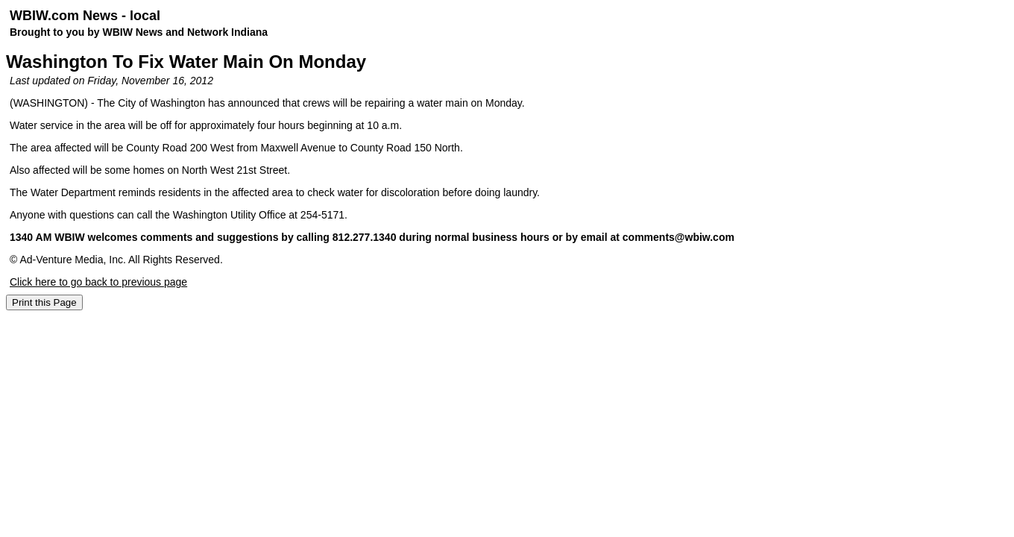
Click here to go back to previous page (98, 282)
